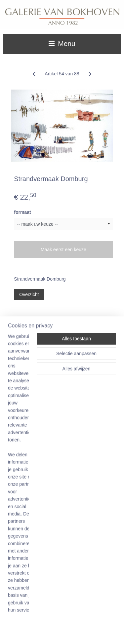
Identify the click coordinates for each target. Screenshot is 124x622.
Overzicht (29, 294)
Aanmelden (25, 401)
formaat (22, 212)
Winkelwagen (27, 469)
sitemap (79, 599)
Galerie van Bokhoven (30, 343)
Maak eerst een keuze (63, 249)
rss (91, 599)
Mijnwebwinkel (81, 610)
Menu (62, 43)
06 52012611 (35, 534)
